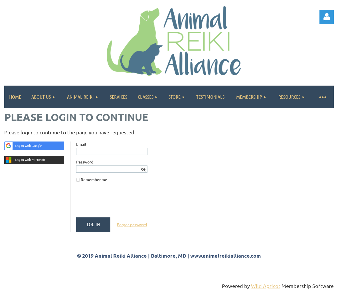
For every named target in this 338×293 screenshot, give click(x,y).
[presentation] (119, 202)
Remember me (94, 179)
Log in (326, 17)
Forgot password (132, 224)
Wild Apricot (265, 286)
